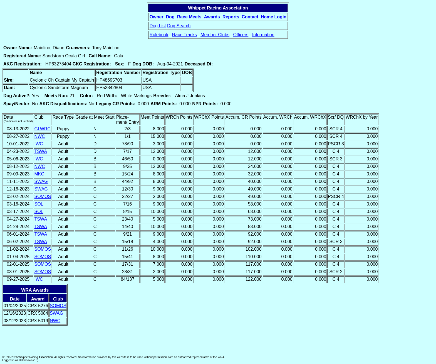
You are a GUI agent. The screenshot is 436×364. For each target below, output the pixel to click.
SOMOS (42, 196)
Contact (250, 16)
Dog (170, 16)
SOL (38, 204)
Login (280, 16)
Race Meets (189, 16)
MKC (39, 174)
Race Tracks (184, 34)
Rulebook (159, 34)
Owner (157, 16)
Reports (230, 16)
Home (267, 16)
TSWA (40, 151)
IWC (38, 143)
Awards (212, 16)
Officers (240, 34)
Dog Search (179, 25)
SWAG (41, 181)
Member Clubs (214, 34)
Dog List (158, 25)
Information (263, 34)
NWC (39, 136)
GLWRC (42, 128)
